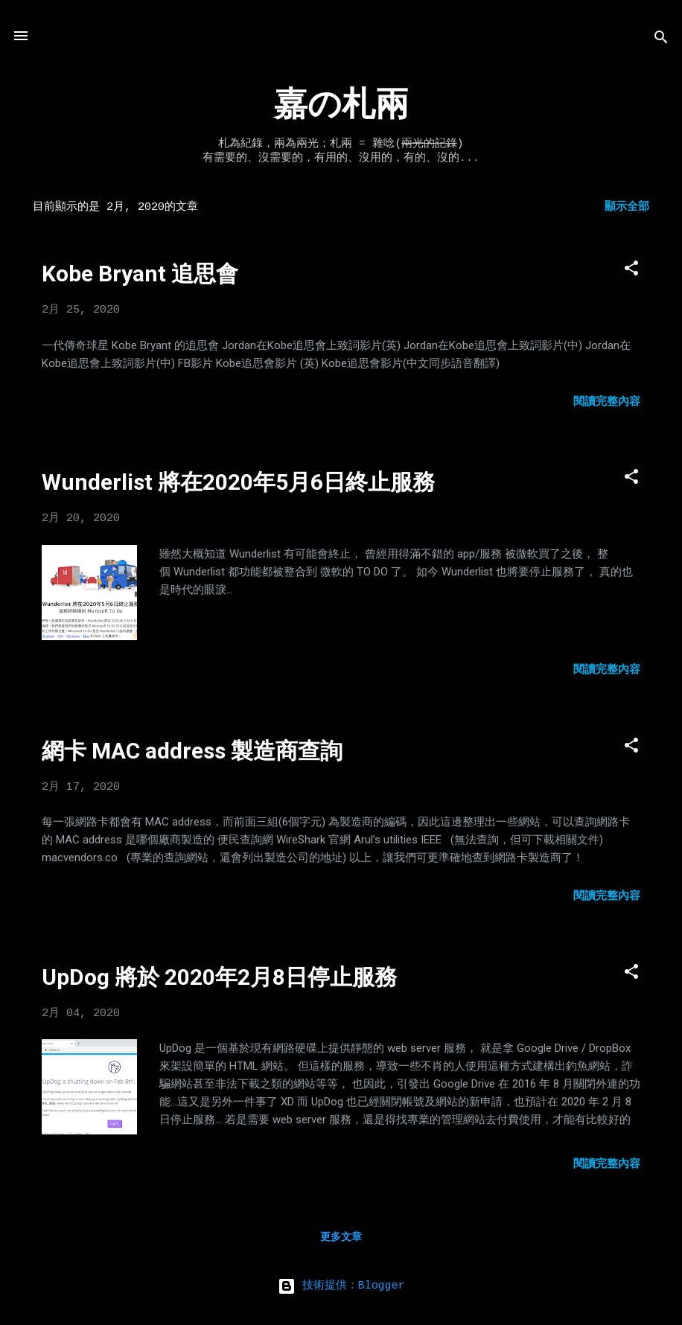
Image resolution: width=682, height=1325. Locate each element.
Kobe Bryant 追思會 (140, 274)
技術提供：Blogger (341, 1286)
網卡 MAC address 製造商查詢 (192, 751)
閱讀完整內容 (606, 402)
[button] (631, 271)
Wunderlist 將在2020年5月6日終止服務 (238, 482)
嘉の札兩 (341, 106)
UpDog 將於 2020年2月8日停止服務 (219, 977)
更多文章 (341, 1237)
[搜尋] (661, 40)
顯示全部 (627, 207)
